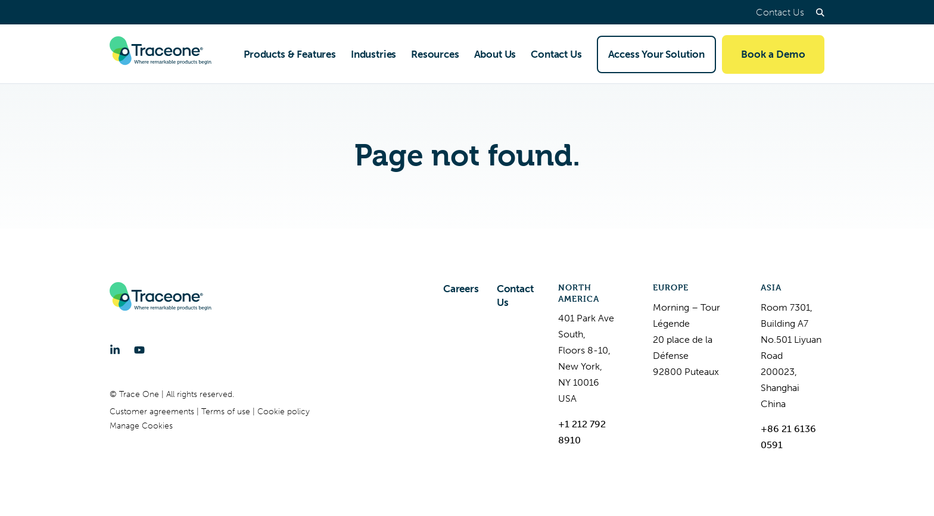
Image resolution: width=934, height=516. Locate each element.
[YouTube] (139, 350)
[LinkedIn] (115, 350)
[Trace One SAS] (160, 54)
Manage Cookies (141, 426)
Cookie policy (283, 411)
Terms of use (227, 411)
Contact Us (780, 12)
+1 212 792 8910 (582, 432)
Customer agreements (153, 411)
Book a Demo (773, 54)
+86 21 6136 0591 (788, 437)
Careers (461, 289)
